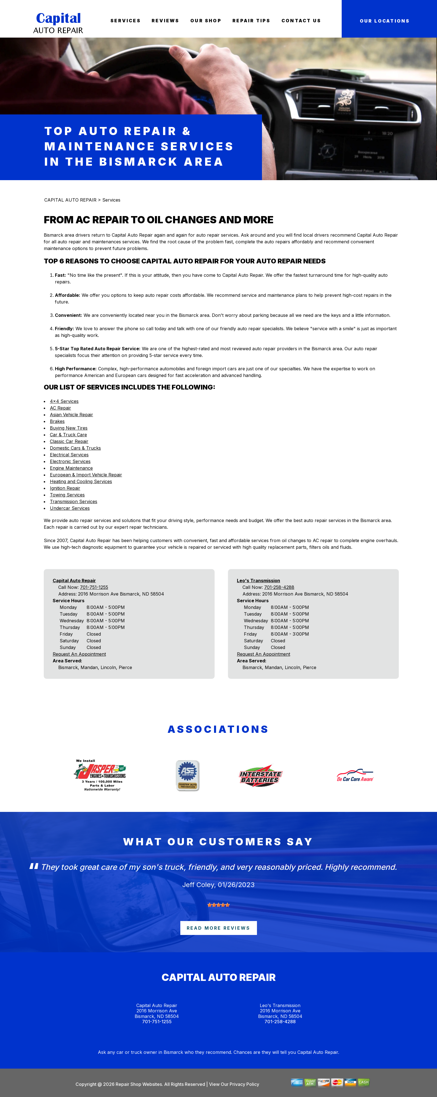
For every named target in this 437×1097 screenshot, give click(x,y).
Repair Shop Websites (138, 1084)
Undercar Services (70, 508)
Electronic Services (70, 461)
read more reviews (218, 928)
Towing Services (67, 495)
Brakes (57, 421)
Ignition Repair (65, 488)
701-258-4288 (279, 587)
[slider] (218, 905)
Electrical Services (69, 454)
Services (125, 20)
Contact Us (301, 20)
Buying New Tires (69, 428)
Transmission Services (73, 501)
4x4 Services (64, 401)
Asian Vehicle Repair (71, 414)
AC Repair (60, 408)
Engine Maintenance (71, 468)
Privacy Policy (244, 1084)
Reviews (165, 20)
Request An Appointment (79, 654)
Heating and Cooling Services (81, 481)
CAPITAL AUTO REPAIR (70, 200)
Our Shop (206, 20)
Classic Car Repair (69, 441)
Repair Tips (251, 20)
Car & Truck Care (68, 434)
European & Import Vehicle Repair (86, 475)
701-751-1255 (94, 587)
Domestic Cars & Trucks (75, 448)
